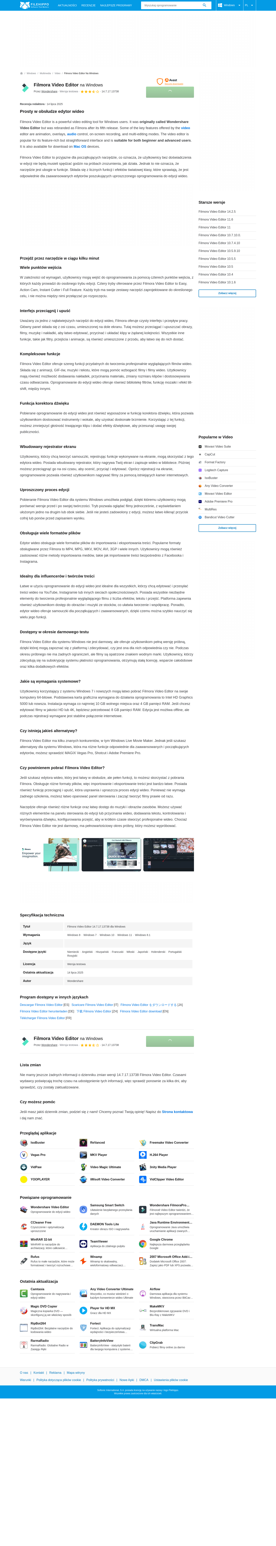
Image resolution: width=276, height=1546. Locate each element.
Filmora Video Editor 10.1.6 (217, 282)
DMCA (143, 1380)
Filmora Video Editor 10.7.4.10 (219, 243)
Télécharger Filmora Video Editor (42, 1018)
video (185, 128)
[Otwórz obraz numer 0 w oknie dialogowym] (49, 854)
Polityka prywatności (100, 1380)
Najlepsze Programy (116, 5)
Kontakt (39, 1372)
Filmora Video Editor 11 (215, 227)
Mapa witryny (76, 1372)
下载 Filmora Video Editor (93, 1011)
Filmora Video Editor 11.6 (216, 219)
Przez (45, 91)
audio (71, 134)
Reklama (55, 1372)
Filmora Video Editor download (141, 1011)
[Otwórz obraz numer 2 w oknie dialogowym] (173, 854)
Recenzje (88, 5)
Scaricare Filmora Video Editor (92, 1004)
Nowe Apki (127, 1380)
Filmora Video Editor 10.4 (216, 274)
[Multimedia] (45, 73)
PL (249, 5)
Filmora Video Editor (68, 84)
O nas (24, 1372)
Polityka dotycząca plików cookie (58, 1380)
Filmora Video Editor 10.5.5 (217, 258)
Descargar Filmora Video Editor (41, 1004)
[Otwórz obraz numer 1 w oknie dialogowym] (111, 854)
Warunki (25, 1380)
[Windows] (31, 73)
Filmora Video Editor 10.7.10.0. (220, 235)
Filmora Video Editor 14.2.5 (217, 211)
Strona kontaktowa (177, 1112)
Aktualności (67, 5)
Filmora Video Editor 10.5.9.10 (219, 251)
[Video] (57, 73)
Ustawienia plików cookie (171, 1380)
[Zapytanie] (176, 5)
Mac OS (80, 146)
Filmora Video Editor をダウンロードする (149, 1004)
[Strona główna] (21, 73)
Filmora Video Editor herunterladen (43, 1011)
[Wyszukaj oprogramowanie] (204, 5)
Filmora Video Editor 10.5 (216, 266)
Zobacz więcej (227, 293)
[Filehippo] (34, 5)
